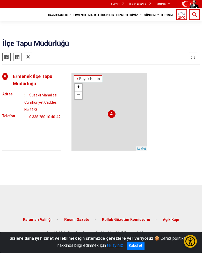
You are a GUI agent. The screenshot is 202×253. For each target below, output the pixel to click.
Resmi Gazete (76, 219)
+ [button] (78, 88)
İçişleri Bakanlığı (138, 4)
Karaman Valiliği (37, 219)
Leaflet (141, 148)
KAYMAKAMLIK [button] (58, 15)
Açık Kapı (171, 219)
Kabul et (135, 245)
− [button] (78, 95)
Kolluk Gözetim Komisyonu (126, 219)
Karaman (160, 4)
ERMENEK (80, 15)
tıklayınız (115, 245)
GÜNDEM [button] (150, 15)
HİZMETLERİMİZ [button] (127, 15)
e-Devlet (115, 4)
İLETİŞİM (167, 15)
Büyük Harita (89, 79)
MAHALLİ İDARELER (101, 15)
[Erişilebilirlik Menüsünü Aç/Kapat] (190, 241)
